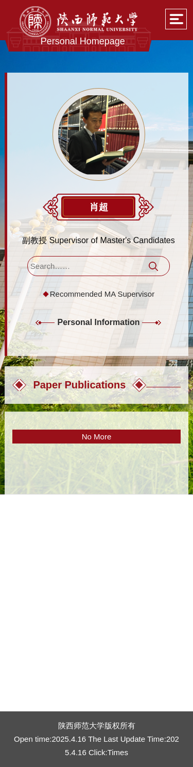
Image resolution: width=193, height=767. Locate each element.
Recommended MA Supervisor (102, 293)
